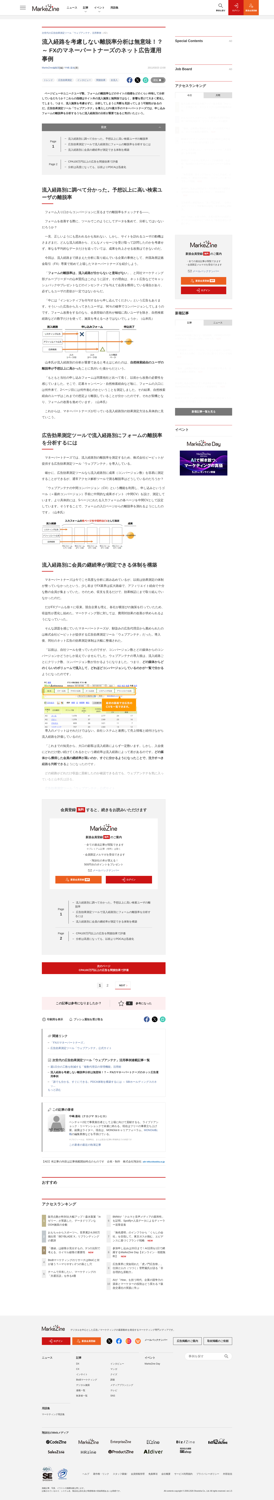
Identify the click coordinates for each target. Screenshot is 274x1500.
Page (53, 164)
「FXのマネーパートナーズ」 (68, 1042)
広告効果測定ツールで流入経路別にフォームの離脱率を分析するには (109, 144)
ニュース (72, 7)
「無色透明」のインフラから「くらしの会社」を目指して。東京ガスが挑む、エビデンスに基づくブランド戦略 (138, 1236)
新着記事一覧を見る (204, 411)
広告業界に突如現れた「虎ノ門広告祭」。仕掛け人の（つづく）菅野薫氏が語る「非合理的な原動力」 (138, 1268)
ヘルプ (85, 1474)
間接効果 (100, 80)
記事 (85, 8)
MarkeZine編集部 (51, 67)
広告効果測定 (65, 80)
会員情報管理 (138, 1474)
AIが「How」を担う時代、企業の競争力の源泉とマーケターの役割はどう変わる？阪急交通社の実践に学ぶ (138, 1283)
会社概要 (165, 1474)
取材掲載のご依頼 (218, 1340)
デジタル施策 (83, 1385)
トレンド (48, 80)
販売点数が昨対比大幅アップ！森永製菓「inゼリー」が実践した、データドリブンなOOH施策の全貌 (74, 1220)
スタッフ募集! (120, 1474)
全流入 (114, 80)
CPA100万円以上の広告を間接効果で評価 (93, 161)
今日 (189, 95)
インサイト (82, 1374)
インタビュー (84, 80)
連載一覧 (80, 1390)
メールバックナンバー (103, 870)
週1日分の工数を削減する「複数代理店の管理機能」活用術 (85, 1066)
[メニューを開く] (22, 7)
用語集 (114, 7)
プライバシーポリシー (207, 1474)
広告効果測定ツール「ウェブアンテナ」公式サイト (81, 1048)
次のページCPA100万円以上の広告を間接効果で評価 (104, 968)
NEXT (123, 985)
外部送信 (227, 1474)
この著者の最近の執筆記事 (85, 1144)
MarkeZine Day (152, 1363)
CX (77, 1369)
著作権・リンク (101, 1474)
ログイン (128, 880)
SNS (112, 1395)
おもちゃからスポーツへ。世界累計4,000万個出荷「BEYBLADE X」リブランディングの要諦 (74, 1236)
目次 (131, 127)
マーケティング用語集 (53, 1414)
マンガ (113, 1369)
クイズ (113, 1374)
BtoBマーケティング (86, 1379)
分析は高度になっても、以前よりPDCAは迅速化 (97, 167)
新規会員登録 (77, 880)
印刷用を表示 (52, 1019)
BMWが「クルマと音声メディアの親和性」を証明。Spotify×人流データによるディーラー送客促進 (139, 1220)
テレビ (113, 1390)
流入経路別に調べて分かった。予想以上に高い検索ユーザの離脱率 (108, 138)
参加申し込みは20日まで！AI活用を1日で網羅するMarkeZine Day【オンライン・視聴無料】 (139, 1252)
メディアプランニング (121, 1385)
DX (77, 1363)
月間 (218, 95)
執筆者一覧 (82, 1395)
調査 (112, 1379)
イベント (99, 8)
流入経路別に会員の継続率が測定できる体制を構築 (98, 149)
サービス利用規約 (183, 1474)
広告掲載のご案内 (187, 1340)
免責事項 (153, 1474)
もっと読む (54, 1089)
